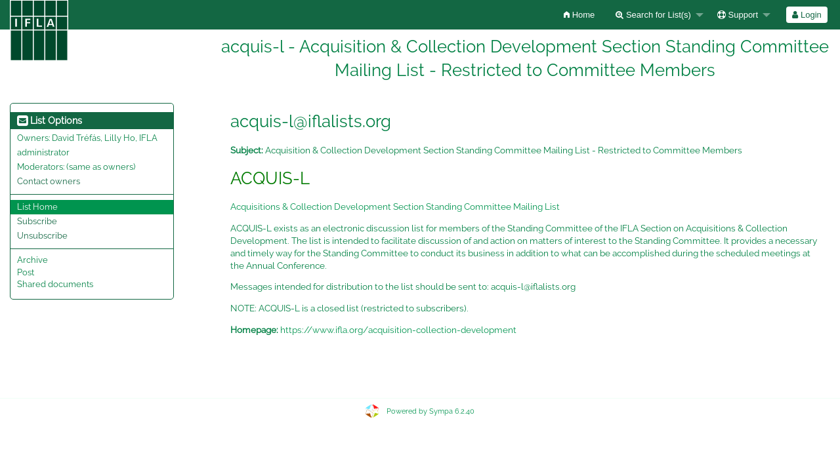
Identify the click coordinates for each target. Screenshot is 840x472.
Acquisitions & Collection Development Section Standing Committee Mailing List (395, 206)
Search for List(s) (653, 15)
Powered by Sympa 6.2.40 (430, 411)
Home (579, 15)
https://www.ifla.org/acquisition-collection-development (398, 329)
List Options (49, 120)
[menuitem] (579, 15)
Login (806, 15)
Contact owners (48, 181)
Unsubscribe (42, 236)
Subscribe (37, 221)
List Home (37, 207)
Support (737, 15)
